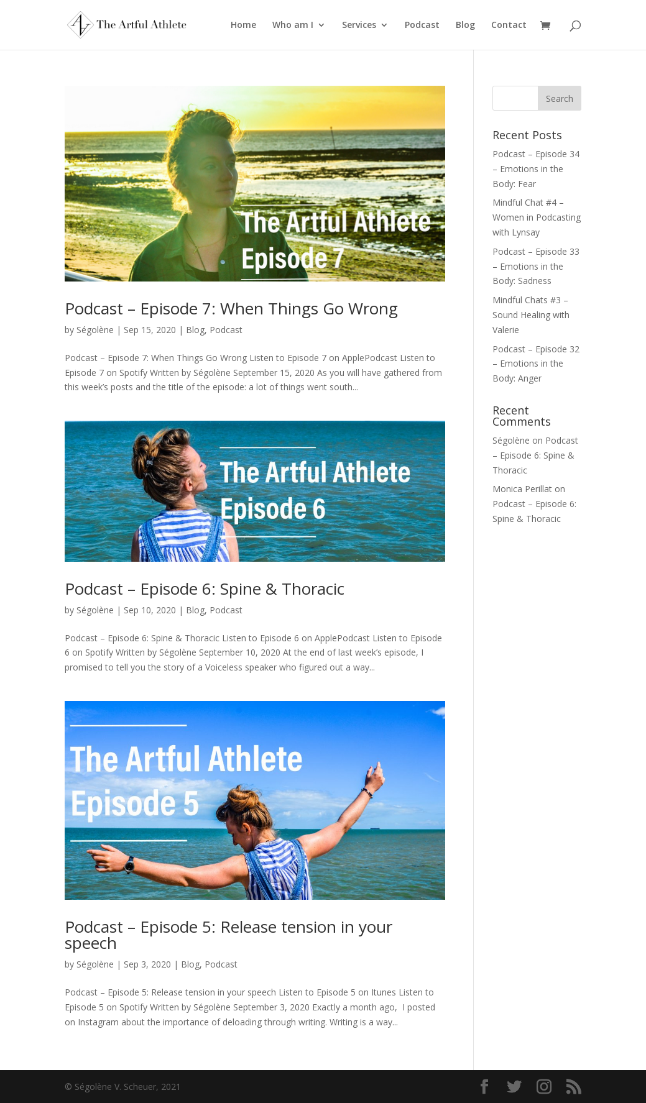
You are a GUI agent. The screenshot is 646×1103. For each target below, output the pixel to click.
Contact (509, 25)
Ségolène (95, 330)
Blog (465, 25)
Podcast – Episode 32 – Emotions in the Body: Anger (535, 364)
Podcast (422, 25)
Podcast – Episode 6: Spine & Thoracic (204, 588)
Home (243, 25)
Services (359, 25)
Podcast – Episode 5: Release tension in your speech (228, 934)
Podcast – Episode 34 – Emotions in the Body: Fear (535, 169)
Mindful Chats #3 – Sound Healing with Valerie (531, 315)
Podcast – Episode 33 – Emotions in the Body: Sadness (535, 266)
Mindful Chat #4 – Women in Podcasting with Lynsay (536, 217)
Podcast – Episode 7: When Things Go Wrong (231, 308)
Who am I (292, 25)
